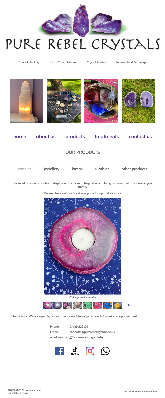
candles (24, 169)
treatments (107, 137)
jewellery (51, 169)
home (19, 137)
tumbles (102, 169)
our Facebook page (81, 193)
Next (128, 304)
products (75, 137)
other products (134, 169)
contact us (140, 137)
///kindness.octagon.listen (86, 337)
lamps (77, 169)
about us (45, 137)
